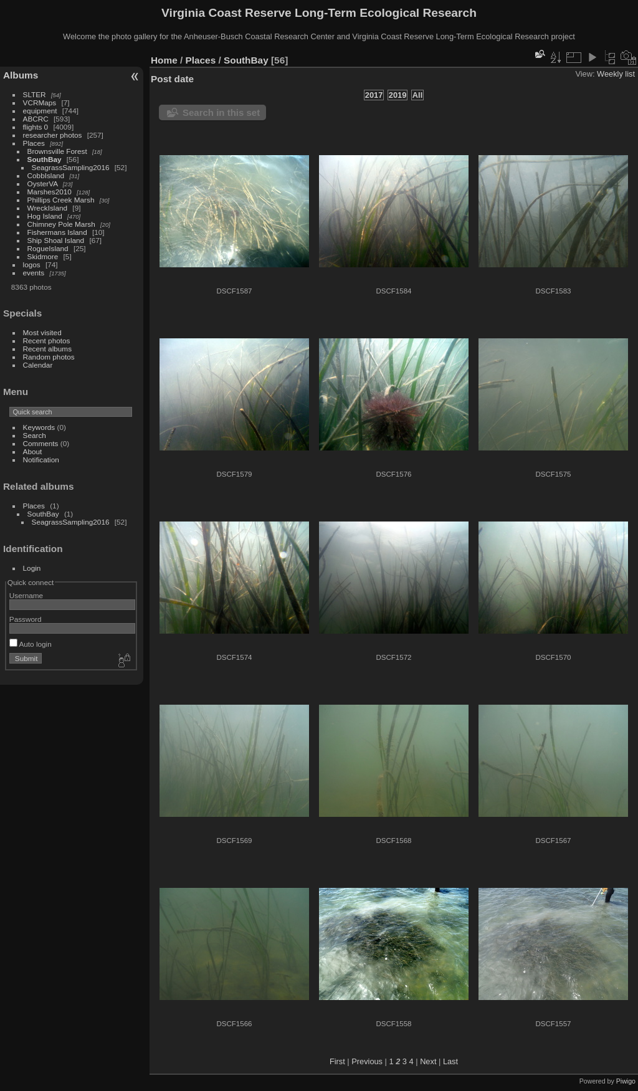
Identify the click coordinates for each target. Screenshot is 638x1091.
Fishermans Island (57, 232)
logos (31, 264)
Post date (172, 79)
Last (450, 1061)
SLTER (34, 94)
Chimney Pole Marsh (61, 224)
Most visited (42, 332)
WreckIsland (47, 208)
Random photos (49, 357)
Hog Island (44, 216)
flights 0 (36, 127)
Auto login (30, 644)
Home (164, 60)
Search (34, 435)
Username (26, 595)
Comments (41, 443)
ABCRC (36, 119)
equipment (40, 111)
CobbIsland (46, 175)
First (337, 1061)
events (34, 273)
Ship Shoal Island (56, 240)
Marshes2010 (49, 192)
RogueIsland (48, 248)
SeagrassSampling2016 (71, 167)
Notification (41, 459)
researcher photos (52, 135)
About (32, 451)
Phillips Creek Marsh (61, 200)
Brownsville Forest (57, 151)
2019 (397, 95)
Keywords (39, 427)
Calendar (38, 365)
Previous (367, 1061)
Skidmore (43, 256)
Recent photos (46, 340)
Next (428, 1061)
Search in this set (221, 112)
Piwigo (626, 1081)
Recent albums (47, 349)
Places (34, 143)
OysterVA (42, 183)
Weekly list (616, 74)
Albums (20, 75)
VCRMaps (40, 102)
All (417, 95)
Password (25, 619)
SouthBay (44, 159)
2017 (374, 95)
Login (32, 568)
